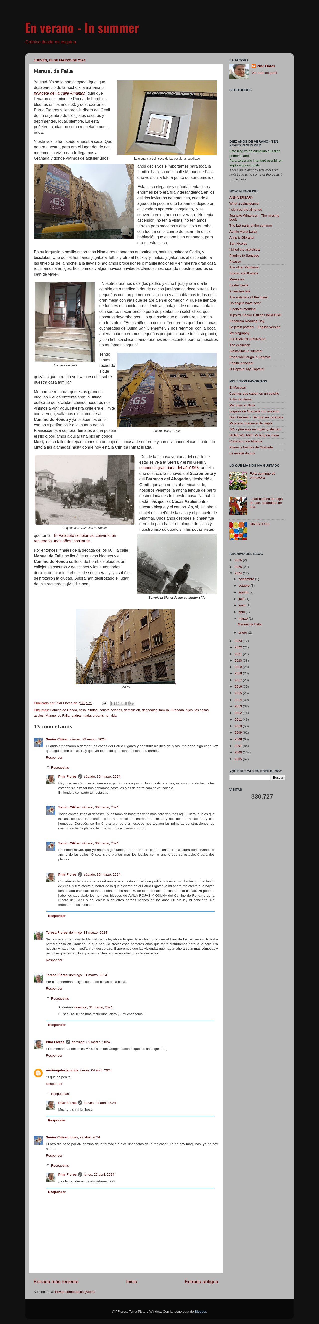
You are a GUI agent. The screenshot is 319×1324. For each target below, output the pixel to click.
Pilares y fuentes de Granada (251, 447)
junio (242, 605)
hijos (189, 710)
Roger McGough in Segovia (250, 357)
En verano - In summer (82, 27)
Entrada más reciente (56, 1281)
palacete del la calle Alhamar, (60, 93)
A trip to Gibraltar (241, 237)
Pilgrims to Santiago (244, 255)
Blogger (200, 1311)
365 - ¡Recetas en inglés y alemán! (255, 429)
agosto (244, 592)
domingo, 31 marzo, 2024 (88, 932)
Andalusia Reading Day (246, 321)
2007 (239, 746)
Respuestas (60, 767)
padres (76, 715)
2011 (239, 719)
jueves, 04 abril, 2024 (96, 1070)
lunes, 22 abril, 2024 (85, 1137)
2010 (239, 726)
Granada (177, 710)
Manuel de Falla (58, 715)
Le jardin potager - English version (254, 327)
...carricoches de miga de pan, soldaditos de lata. (266, 503)
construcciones (111, 710)
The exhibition (239, 345)
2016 (239, 686)
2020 (239, 660)
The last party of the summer (250, 225)
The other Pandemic (244, 267)
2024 (239, 573)
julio (242, 599)
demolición (132, 710)
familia (164, 710)
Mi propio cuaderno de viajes (250, 423)
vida (113, 715)
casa (82, 710)
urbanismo (100, 715)
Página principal (241, 363)
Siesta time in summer (246, 351)
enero (243, 632)
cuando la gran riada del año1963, (169, 468)
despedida (149, 710)
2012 (239, 713)
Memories (236, 279)
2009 (239, 732)
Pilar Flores (67, 776)
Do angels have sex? (245, 303)
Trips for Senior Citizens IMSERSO (255, 315)
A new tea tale (239, 291)
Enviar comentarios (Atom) (75, 1292)
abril (242, 612)
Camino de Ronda (63, 710)
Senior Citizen (57, 739)
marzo (244, 618)
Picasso (235, 261)
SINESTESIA (260, 524)
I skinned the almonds (245, 209)
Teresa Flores (57, 932)
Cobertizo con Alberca (245, 441)
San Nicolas (238, 243)
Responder (54, 757)
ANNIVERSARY (241, 197)
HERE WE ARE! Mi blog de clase (254, 435)
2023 (239, 641)
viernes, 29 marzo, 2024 (88, 739)
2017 (239, 680)
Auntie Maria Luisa (243, 231)
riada (87, 715)
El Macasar (237, 387)
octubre (245, 585)
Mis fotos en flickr (242, 405)
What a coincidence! (244, 203)
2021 (239, 654)
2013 (239, 706)
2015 (239, 693)
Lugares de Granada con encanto (254, 411)
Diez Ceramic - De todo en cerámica (256, 417)
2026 (239, 560)
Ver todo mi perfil (264, 73)
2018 (239, 673)
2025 (239, 567)
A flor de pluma (240, 399)
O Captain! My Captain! (246, 369)
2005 (239, 759)
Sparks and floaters (243, 273)
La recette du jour (242, 453)
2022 (239, 647)
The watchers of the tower (248, 297)
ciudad (93, 710)
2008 (239, 739)
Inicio (131, 1281)
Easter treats (238, 285)
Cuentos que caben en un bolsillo (254, 393)
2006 (239, 752)
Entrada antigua (201, 1281)
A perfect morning (242, 309)
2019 (239, 667)
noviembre (247, 579)
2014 (239, 700)
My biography (239, 333)
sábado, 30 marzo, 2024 (102, 776)
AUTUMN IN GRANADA (247, 339)
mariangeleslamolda (62, 1070)
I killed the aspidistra (244, 249)
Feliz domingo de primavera (262, 475)
